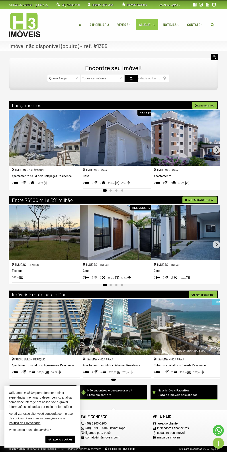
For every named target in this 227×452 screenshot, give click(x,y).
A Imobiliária (99, 24)
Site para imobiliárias (190, 448)
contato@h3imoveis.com (102, 437)
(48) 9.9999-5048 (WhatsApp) (105, 428)
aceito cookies (60, 439)
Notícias (171, 24)
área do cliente (167, 423)
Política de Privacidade (121, 448)
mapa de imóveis (169, 437)
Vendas (124, 24)
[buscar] (174, 78)
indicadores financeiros (173, 428)
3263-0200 (70, 5)
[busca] (212, 24)
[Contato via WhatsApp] (218, 430)
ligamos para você (98, 432)
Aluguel (147, 24)
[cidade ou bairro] (147, 78)
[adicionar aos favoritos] (71, 181)
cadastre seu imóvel (171, 432)
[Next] (216, 149)
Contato (195, 24)
